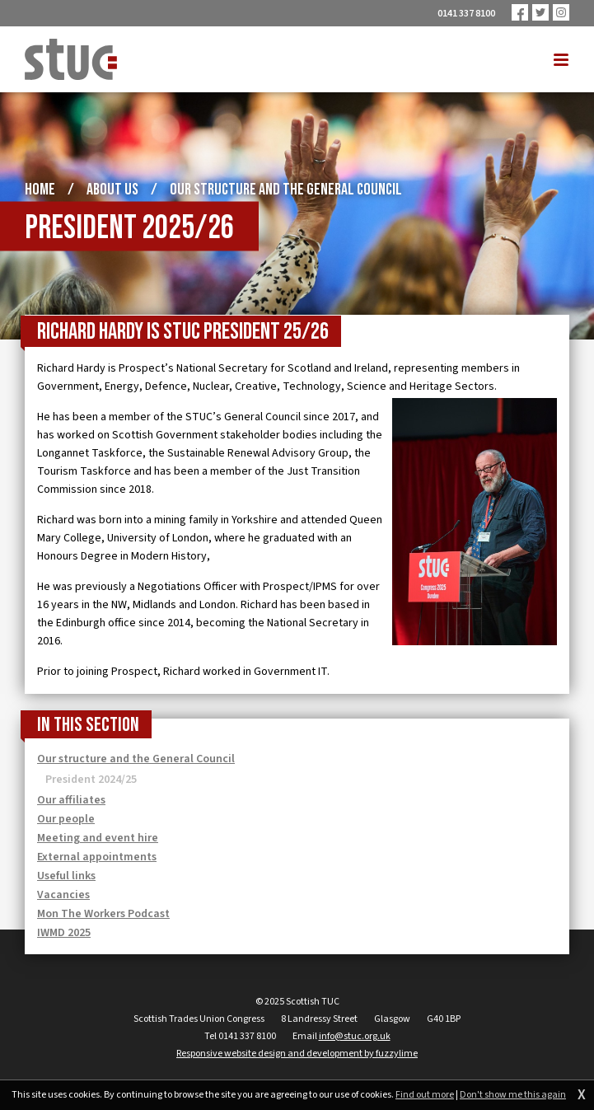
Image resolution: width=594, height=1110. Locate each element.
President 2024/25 (91, 779)
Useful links (66, 876)
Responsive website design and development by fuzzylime (297, 1054)
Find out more (424, 1095)
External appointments (97, 857)
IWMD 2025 (64, 933)
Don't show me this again (513, 1095)
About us (112, 189)
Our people (66, 819)
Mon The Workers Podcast (103, 914)
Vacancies (63, 895)
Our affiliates (71, 800)
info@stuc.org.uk (355, 1036)
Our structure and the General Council (286, 189)
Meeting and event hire (97, 838)
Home (40, 189)
